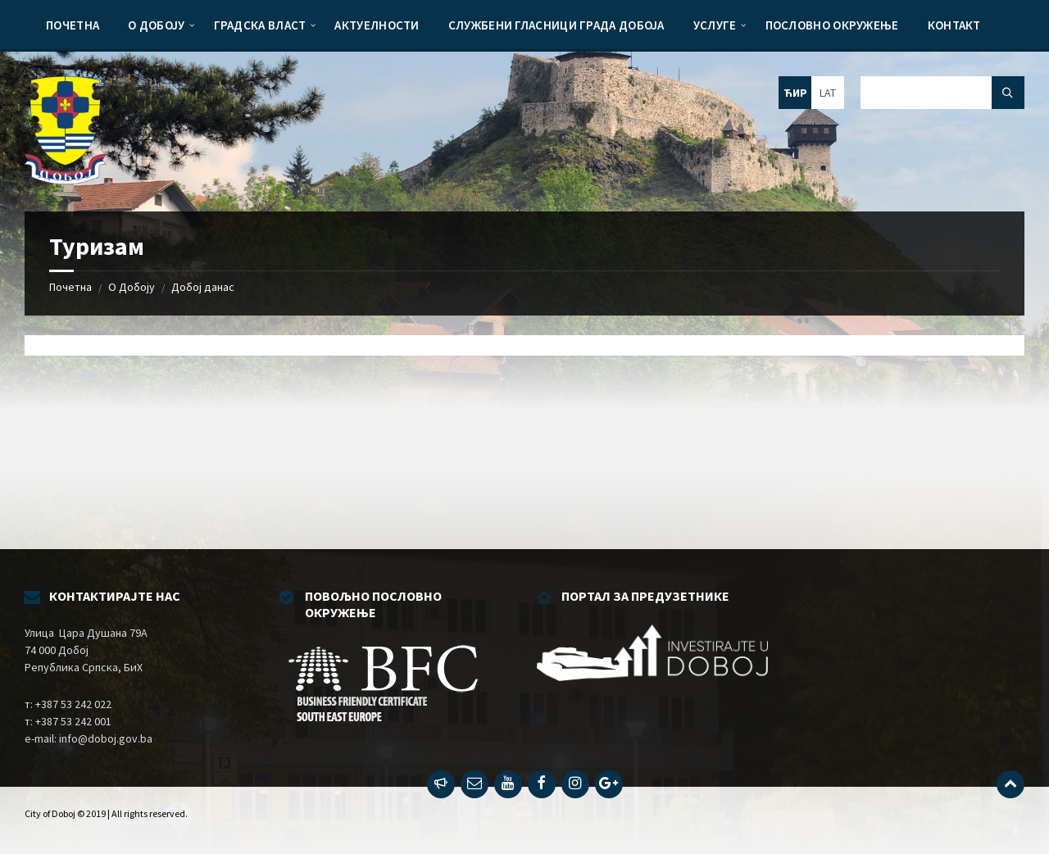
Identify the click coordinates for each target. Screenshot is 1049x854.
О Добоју (131, 286)
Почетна (70, 286)
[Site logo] (66, 179)
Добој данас (202, 286)
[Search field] (942, 92)
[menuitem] (72, 24)
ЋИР (795, 92)
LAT (828, 92)
